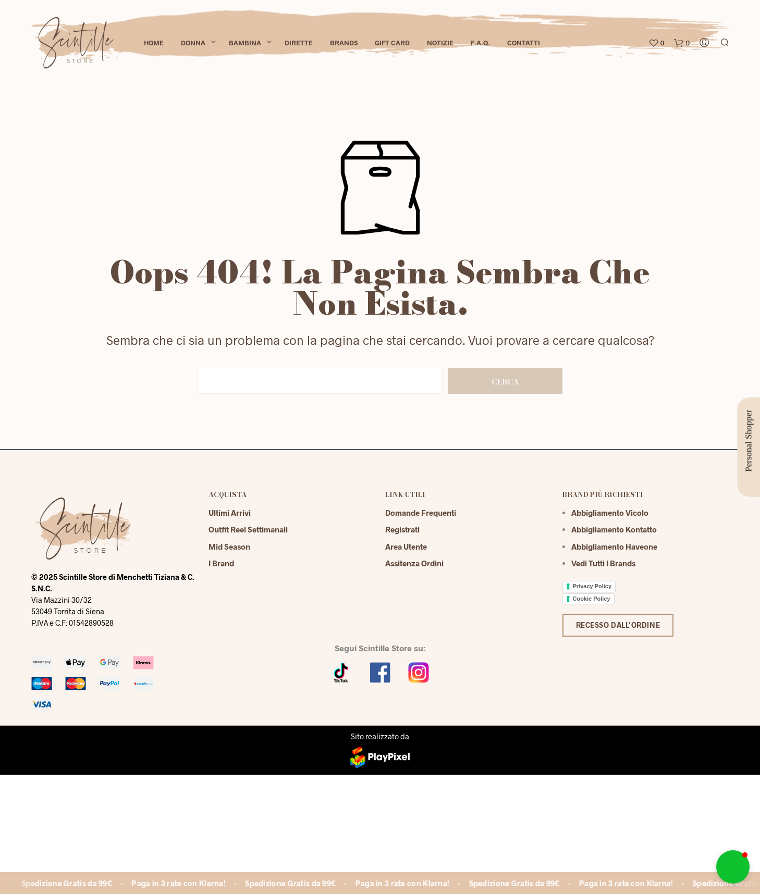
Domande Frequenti (420, 512)
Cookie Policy (591, 598)
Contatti (523, 43)
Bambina (245, 43)
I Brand (221, 563)
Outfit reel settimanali (248, 529)
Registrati (402, 529)
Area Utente (406, 546)
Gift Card (392, 43)
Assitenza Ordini (414, 563)
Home (154, 43)
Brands (344, 43)
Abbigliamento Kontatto (614, 529)
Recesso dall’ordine (618, 624)
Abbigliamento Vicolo (609, 512)
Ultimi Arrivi (230, 512)
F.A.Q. (480, 43)
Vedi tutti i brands (603, 563)
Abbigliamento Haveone (614, 546)
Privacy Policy (592, 586)
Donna (193, 43)
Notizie (440, 43)
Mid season (229, 546)
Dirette (299, 43)
